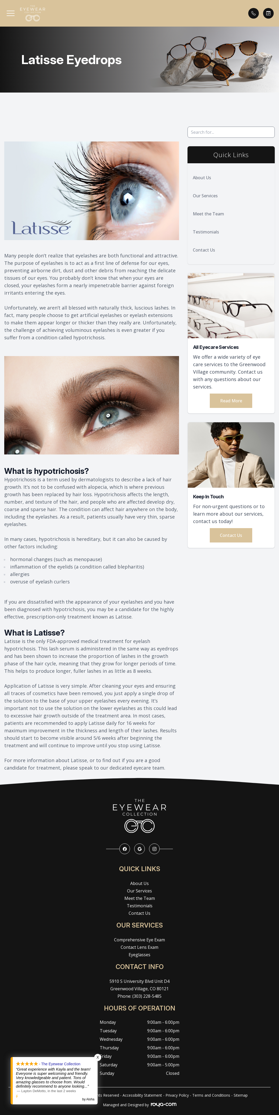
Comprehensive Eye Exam (139, 940)
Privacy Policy (177, 1095)
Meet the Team (208, 214)
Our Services (205, 196)
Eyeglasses (139, 955)
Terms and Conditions (211, 1095)
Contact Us (204, 250)
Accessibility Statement (142, 1095)
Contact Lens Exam (139, 947)
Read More (231, 401)
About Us (202, 178)
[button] (10, 13)
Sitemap (241, 1095)
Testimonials (206, 232)
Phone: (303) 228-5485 (139, 996)
